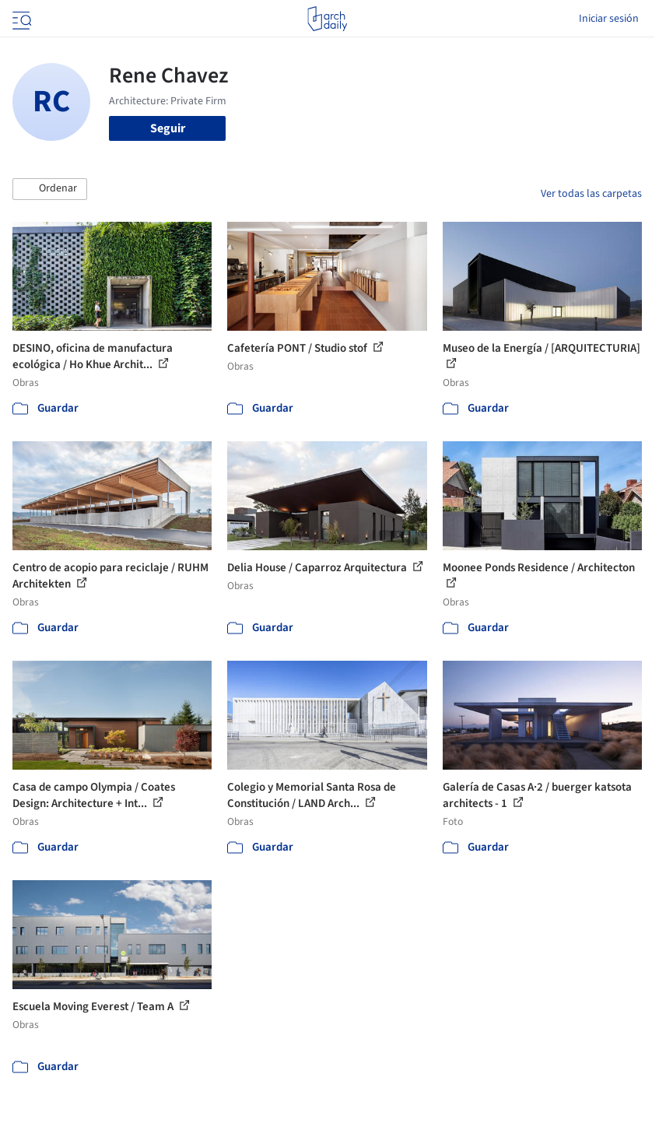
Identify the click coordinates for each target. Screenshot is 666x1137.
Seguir (167, 128)
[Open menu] (20, 19)
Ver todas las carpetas (591, 193)
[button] (49, 189)
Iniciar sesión (609, 18)
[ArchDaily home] (327, 18)
